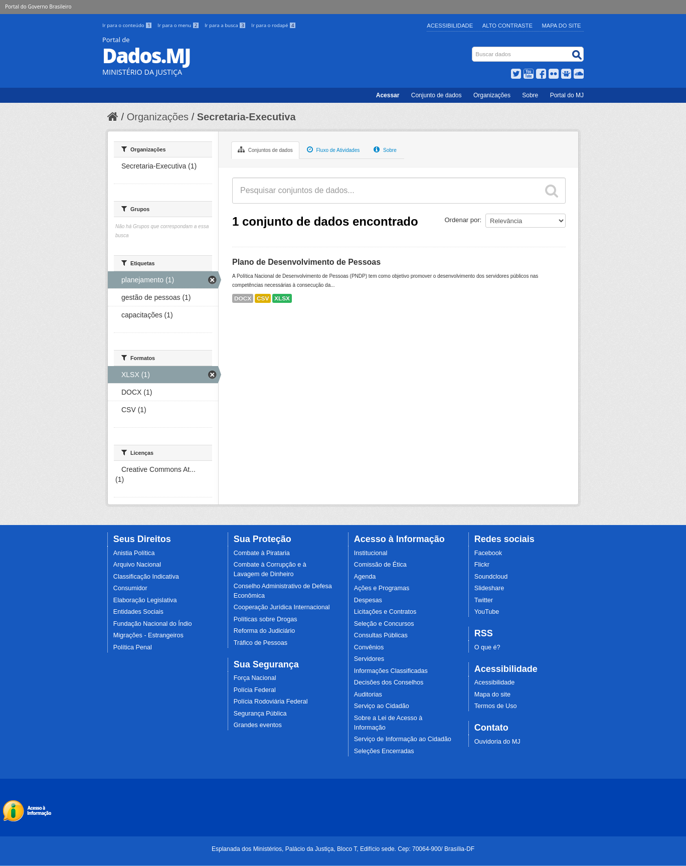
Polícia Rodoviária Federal (271, 701)
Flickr (481, 564)
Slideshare (489, 588)
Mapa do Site (561, 26)
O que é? (487, 647)
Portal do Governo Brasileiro (38, 6)
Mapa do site (492, 694)
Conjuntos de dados (265, 149)
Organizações (491, 95)
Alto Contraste (507, 26)
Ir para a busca (226, 25)
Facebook (488, 553)
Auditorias (368, 694)
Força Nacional (255, 677)
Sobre (530, 95)
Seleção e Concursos (384, 623)
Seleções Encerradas (384, 751)
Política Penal (132, 647)
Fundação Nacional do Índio (152, 623)
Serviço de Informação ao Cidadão (402, 739)
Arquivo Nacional (137, 564)
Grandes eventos (258, 725)
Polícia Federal (255, 690)
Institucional (371, 553)
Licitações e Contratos (385, 611)
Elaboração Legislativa (145, 600)
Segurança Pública (260, 713)
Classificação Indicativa (146, 576)
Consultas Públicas (381, 635)
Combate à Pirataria (262, 553)
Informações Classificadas (391, 670)
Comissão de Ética (380, 564)
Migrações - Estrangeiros (148, 635)
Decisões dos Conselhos (389, 682)
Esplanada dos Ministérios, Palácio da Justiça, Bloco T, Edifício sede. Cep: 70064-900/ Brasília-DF (343, 848)
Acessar (388, 95)
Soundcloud (491, 576)
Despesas (368, 600)
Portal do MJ (567, 95)
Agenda (365, 576)
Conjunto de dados (436, 95)
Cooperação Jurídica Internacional (282, 607)
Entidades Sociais (138, 611)
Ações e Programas (382, 588)
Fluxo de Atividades (333, 149)
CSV (263, 298)
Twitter (483, 600)
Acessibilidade (450, 26)
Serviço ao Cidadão (381, 706)
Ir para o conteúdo (127, 25)
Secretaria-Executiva (246, 116)
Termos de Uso (495, 706)
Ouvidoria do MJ (497, 741)
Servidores (369, 658)
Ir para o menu (179, 25)
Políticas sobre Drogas (265, 619)
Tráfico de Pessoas (260, 642)
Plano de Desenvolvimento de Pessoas (306, 262)
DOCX (242, 298)
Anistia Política (134, 553)
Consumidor (130, 588)
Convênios (369, 647)
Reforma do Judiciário (264, 630)
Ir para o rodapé (273, 25)
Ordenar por (462, 220)
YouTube (486, 611)
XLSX (282, 298)
